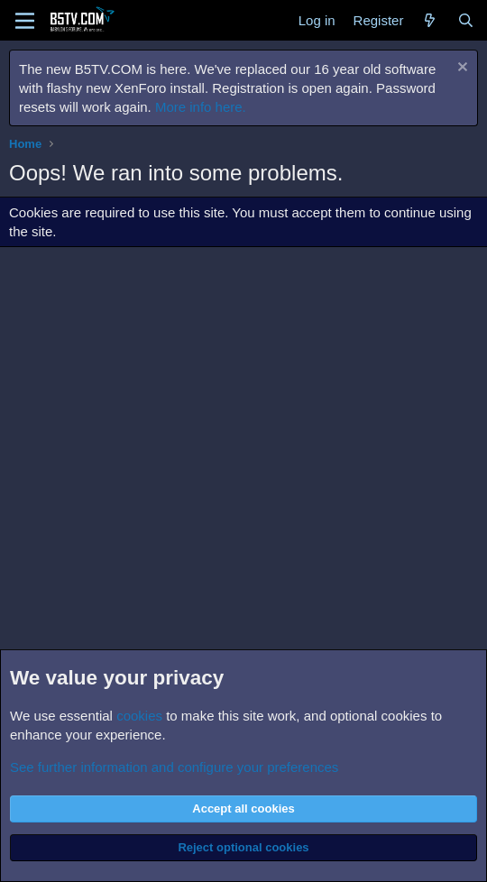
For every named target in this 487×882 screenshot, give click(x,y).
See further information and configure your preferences (174, 767)
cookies (139, 715)
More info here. (200, 107)
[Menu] (25, 21)
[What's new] (429, 20)
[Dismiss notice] (460, 69)
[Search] (465, 20)
